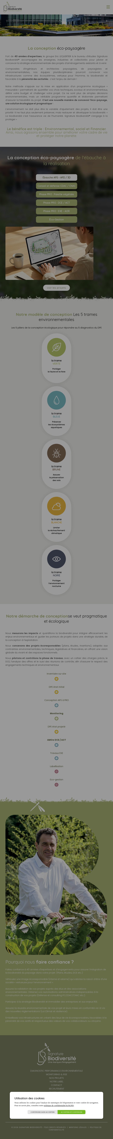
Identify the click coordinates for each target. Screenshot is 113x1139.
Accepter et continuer (71, 1112)
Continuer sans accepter (42, 1112)
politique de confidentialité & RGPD (59, 1105)
